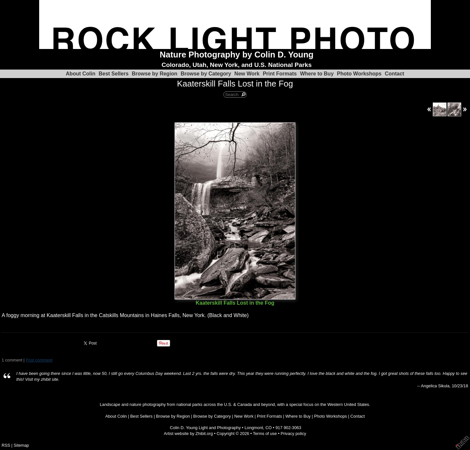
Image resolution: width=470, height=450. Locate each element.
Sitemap (21, 445)
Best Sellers (114, 73)
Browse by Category (205, 73)
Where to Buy (317, 73)
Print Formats (280, 73)
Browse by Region (155, 73)
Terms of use (265, 433)
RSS (6, 445)
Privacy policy (293, 433)
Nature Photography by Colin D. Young (236, 54)
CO (268, 427)
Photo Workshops (359, 73)
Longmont (253, 427)
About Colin (81, 73)
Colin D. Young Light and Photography (205, 427)
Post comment (39, 360)
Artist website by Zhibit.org (188, 433)
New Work (246, 73)
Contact (394, 73)
